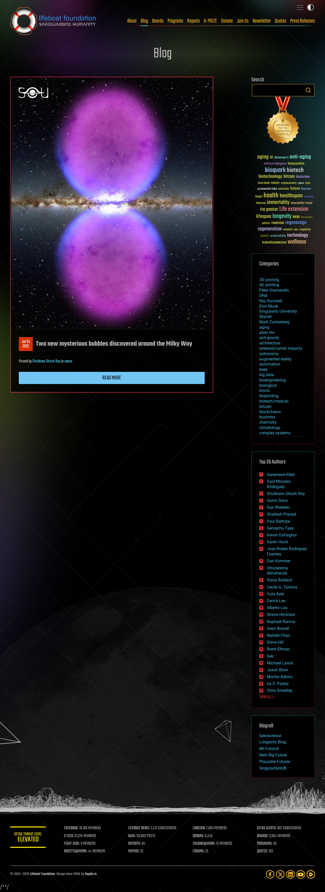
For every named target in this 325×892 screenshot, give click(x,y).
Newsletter (262, 21)
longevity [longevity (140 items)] (281, 216)
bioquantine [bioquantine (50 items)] (296, 163)
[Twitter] (280, 874)
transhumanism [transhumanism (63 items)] (274, 242)
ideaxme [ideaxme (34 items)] (261, 203)
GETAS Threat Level (28, 838)
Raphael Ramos (281, 621)
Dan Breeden (278, 507)
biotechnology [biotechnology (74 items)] (270, 176)
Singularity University (278, 311)
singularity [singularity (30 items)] (305, 229)
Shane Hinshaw (281, 614)
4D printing (269, 284)
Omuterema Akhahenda (277, 571)
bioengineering (272, 380)
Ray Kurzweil (270, 300)
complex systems (274, 433)
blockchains (270, 411)
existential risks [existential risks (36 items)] (267, 189)
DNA (263, 295)
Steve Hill (275, 642)
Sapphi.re (90, 874)
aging (264, 327)
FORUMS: (198, 851)
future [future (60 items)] (295, 188)
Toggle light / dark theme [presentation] (310, 7)
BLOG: (132, 836)
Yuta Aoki (275, 594)
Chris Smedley (279, 690)
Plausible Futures (274, 761)
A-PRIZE (210, 21)
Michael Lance (280, 663)
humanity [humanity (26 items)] (308, 196)
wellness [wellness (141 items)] (297, 242)
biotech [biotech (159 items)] (295, 170)
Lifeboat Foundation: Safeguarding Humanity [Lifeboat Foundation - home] (53, 21)
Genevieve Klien (281, 474)
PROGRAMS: (264, 843)
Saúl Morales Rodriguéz (278, 484)
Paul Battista (278, 521)
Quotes (280, 21)
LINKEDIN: (199, 828)
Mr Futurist (269, 748)
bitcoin (265, 406)
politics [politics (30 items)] (266, 223)
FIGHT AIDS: (72, 843)
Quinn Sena (277, 500)
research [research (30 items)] (287, 229)
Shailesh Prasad (281, 514)
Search (308, 90)
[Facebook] (270, 874)
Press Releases (302, 21)
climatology (269, 427)
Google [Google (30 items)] (258, 196)
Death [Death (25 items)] (307, 183)
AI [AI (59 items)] (271, 157)
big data (266, 374)
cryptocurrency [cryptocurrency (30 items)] (289, 183)
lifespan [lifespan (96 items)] (263, 216)
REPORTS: (134, 843)
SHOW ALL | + (267, 697)
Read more (111, 378)
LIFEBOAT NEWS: (139, 828)
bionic (264, 390)
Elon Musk (268, 306)
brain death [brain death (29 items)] (264, 183)
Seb (270, 656)
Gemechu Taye (280, 528)
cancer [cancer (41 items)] (275, 183)
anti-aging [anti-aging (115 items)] (300, 157)
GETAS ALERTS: (267, 828)
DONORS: (198, 836)
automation (269, 364)
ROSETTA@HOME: (75, 851)
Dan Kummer (278, 561)
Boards (158, 21)
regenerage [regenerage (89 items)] (295, 223)
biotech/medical (273, 401)
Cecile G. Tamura (282, 587)
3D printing (269, 279)
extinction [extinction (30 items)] (283, 189)
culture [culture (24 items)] (301, 183)
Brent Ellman (278, 649)
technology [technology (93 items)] (297, 235)
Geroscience (270, 735)
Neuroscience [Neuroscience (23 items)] (307, 217)
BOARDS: (262, 836)
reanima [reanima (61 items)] (277, 222)
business (267, 417)
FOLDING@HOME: (204, 843)
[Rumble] (311, 874)
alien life (266, 332)
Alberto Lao (277, 607)
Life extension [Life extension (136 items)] (293, 209)
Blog (144, 21)
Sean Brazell (278, 628)
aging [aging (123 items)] (263, 157)
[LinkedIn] (290, 874)
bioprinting (269, 395)
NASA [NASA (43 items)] (296, 217)
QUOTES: (262, 851)
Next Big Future (273, 755)
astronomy (269, 353)
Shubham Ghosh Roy (46, 361)
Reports (193, 21)
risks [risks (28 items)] (296, 229)
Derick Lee (276, 600)
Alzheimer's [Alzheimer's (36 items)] (281, 158)
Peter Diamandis (274, 290)
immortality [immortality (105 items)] (278, 202)
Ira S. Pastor (278, 683)
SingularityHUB (272, 768)
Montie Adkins (279, 676)
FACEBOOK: (71, 828)
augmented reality (275, 359)
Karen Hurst (277, 541)
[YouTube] (301, 874)
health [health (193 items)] (271, 195)
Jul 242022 (26, 344)
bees (263, 369)
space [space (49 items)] (264, 235)
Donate (227, 21)
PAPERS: (133, 851)
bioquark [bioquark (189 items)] (275, 170)
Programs (175, 21)
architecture (269, 343)
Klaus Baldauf (279, 580)
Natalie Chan (278, 635)
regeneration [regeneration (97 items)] (270, 229)
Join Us (243, 21)
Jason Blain (277, 669)
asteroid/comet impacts (280, 348)
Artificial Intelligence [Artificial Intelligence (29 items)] (275, 164)
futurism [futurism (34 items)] (306, 189)
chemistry (268, 422)
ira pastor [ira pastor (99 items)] (269, 209)
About (132, 21)
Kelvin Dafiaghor (282, 535)
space (68, 361)
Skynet (265, 316)
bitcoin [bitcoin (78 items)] (289, 176)
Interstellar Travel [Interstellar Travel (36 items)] (301, 203)
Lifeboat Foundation (42, 874)
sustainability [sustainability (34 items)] (278, 236)
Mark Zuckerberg (274, 322)
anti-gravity (269, 337)
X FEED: (69, 836)
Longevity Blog (272, 742)
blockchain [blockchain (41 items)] (303, 177)
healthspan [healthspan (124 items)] (291, 196)
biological (268, 385)
